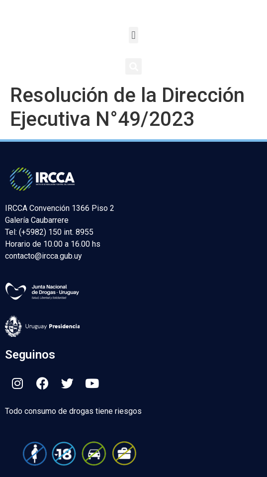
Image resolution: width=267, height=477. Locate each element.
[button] (133, 35)
